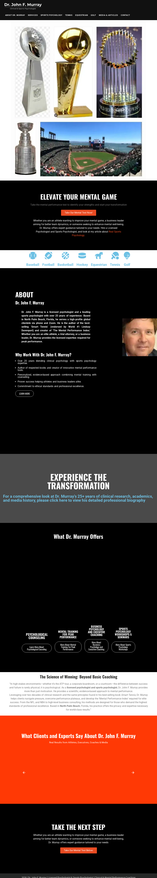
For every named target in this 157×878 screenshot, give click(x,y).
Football (48, 265)
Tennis (68, 15)
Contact (125, 15)
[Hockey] (82, 256)
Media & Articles (108, 15)
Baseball (32, 265)
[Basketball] (65, 256)
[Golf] (127, 256)
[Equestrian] (99, 256)
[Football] (48, 256)
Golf (93, 15)
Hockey (82, 265)
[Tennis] (115, 256)
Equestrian (81, 15)
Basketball (65, 265)
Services (33, 15)
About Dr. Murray (15, 15)
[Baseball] (33, 256)
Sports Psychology (51, 15)
